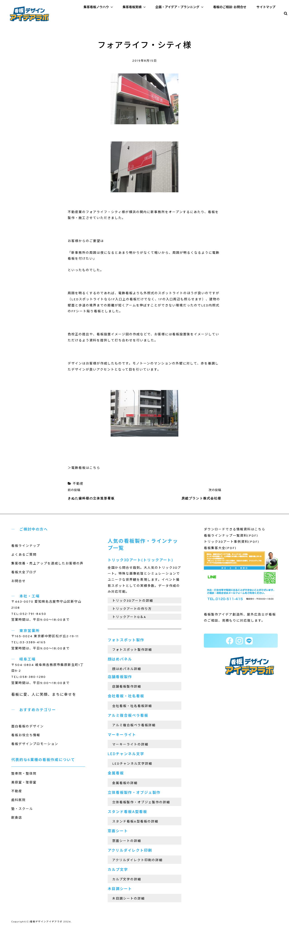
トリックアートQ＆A (129, 617)
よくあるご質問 (24, 555)
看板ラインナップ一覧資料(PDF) (231, 536)
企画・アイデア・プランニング (179, 7)
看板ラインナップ (25, 546)
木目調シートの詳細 (128, 899)
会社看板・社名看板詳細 (132, 706)
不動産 (78, 484)
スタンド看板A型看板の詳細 (135, 822)
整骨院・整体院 (24, 774)
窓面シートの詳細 (126, 841)
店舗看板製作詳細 (126, 687)
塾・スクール (22, 809)
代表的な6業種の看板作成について (43, 760)
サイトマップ (265, 7)
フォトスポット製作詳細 (132, 650)
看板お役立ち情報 (25, 735)
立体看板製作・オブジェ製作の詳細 (141, 802)
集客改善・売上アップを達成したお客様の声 (47, 564)
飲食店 (16, 818)
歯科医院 (18, 800)
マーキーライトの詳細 (130, 745)
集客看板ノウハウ (99, 7)
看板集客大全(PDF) (220, 548)
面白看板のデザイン (27, 727)
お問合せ (18, 581)
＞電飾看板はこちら (84, 468)
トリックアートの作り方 (132, 609)
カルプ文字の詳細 (126, 879)
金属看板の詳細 (125, 783)
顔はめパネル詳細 (126, 669)
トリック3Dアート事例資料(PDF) (231, 542)
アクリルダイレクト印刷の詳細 (137, 860)
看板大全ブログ (24, 572)
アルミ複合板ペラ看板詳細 (134, 725)
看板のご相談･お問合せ (229, 7)
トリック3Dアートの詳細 (132, 601)
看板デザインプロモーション (34, 744)
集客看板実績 (134, 7)
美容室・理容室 (24, 783)
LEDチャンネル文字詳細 (132, 764)
